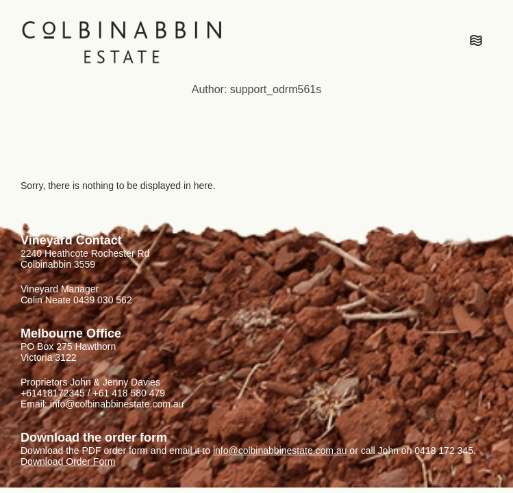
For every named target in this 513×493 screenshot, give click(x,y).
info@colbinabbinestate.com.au (280, 450)
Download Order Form (68, 461)
